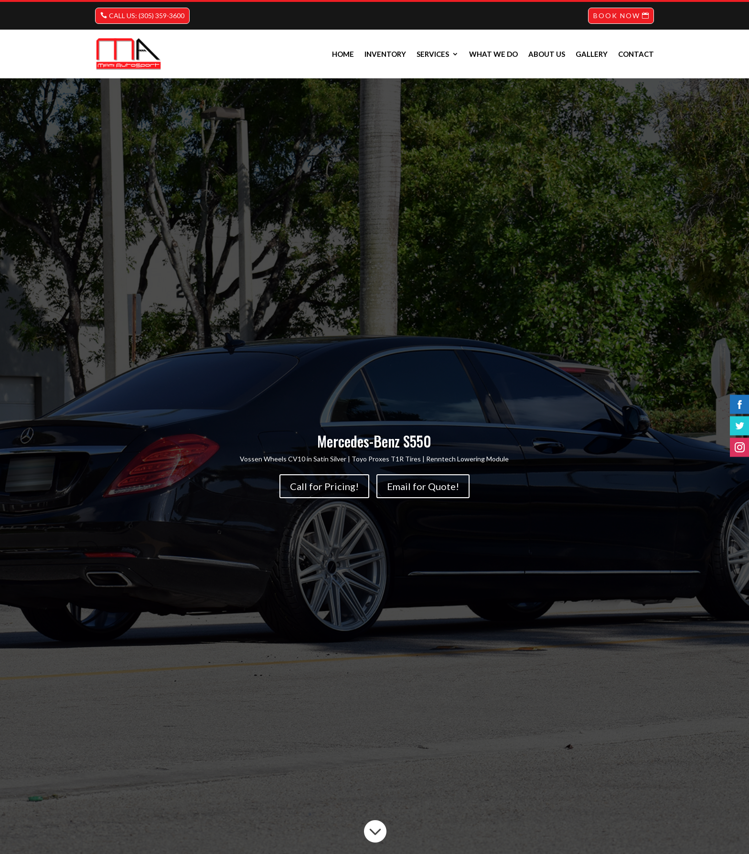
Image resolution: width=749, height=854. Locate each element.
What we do (493, 54)
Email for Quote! (423, 486)
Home (343, 54)
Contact (636, 54)
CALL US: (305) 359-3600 (146, 15)
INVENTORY (385, 54)
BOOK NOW (616, 15)
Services (433, 54)
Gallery (592, 54)
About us (546, 54)
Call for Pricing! (324, 486)
